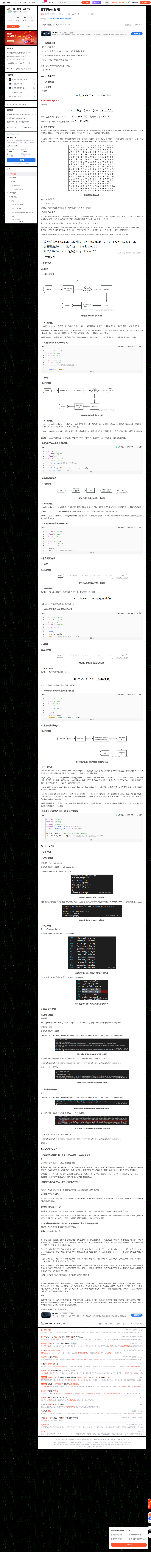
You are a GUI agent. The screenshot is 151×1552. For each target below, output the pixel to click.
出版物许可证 (120, 1444)
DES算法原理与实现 (16, 60)
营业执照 (127, 1444)
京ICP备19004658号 (75, 1442)
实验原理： (13, 181)
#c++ (50, 19)
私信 (29, 26)
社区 (24, 2)
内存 (9, 154)
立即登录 (91, 20)
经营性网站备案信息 (104, 1442)
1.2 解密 (12, 216)
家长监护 (56, 1444)
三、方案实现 (11, 193)
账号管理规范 (96, 1444)
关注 (64, 1324)
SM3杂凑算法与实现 (16, 56)
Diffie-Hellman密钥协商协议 (19, 69)
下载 (19, 2)
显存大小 (10, 150)
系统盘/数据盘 (26, 154)
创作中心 (135, 2)
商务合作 (71, 1439)
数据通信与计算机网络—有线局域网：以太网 (21, 114)
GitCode (32, 2)
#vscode (56, 19)
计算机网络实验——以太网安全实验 (19, 64)
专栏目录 (139, 1324)
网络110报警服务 (65, 1444)
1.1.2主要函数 (16, 208)
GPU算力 (42, 2)
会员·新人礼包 (118, 2)
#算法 (62, 19)
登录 (106, 2)
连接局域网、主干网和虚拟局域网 (18, 122)
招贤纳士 (64, 1439)
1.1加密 (11, 201)
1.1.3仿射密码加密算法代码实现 (22, 212)
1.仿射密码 (13, 197)
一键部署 (21, 160)
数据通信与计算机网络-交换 (16, 118)
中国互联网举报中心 (76, 1444)
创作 (145, 2)
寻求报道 (78, 1439)
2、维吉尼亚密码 (17, 189)
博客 (14, 2)
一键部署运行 (136, 34)
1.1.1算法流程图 (17, 205)
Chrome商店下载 (87, 1444)
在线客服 (112, 1439)
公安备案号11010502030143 (61, 1442)
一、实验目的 (11, 174)
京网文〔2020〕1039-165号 (90, 1442)
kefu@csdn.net (101, 1439)
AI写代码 (121, 346)
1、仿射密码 (16, 185)
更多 (51, 2)
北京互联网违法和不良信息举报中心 (121, 1442)
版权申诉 (113, 1444)
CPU (23, 150)
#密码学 (68, 19)
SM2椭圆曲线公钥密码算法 (19, 53)
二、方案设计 (11, 178)
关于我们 (57, 1439)
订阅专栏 (137, 25)
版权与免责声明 (105, 1444)
